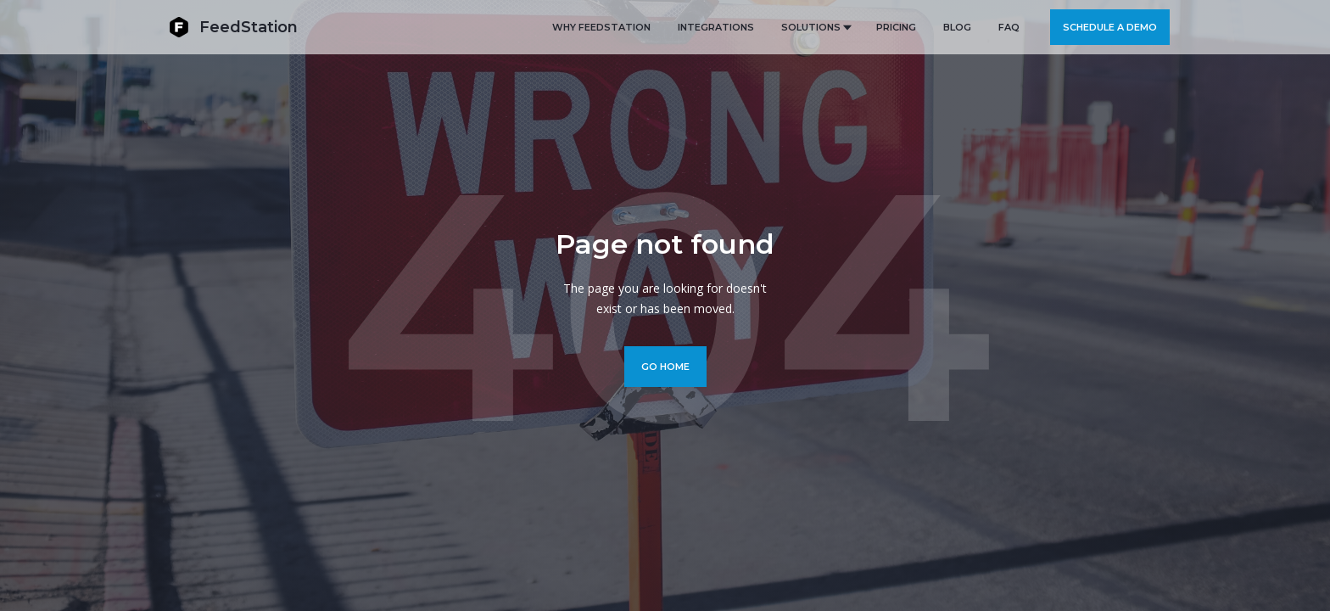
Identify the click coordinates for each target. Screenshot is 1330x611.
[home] (233, 26)
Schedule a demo (1110, 27)
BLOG (957, 27)
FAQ (1009, 27)
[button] (815, 27)
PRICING (896, 27)
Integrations (716, 27)
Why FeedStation (601, 27)
